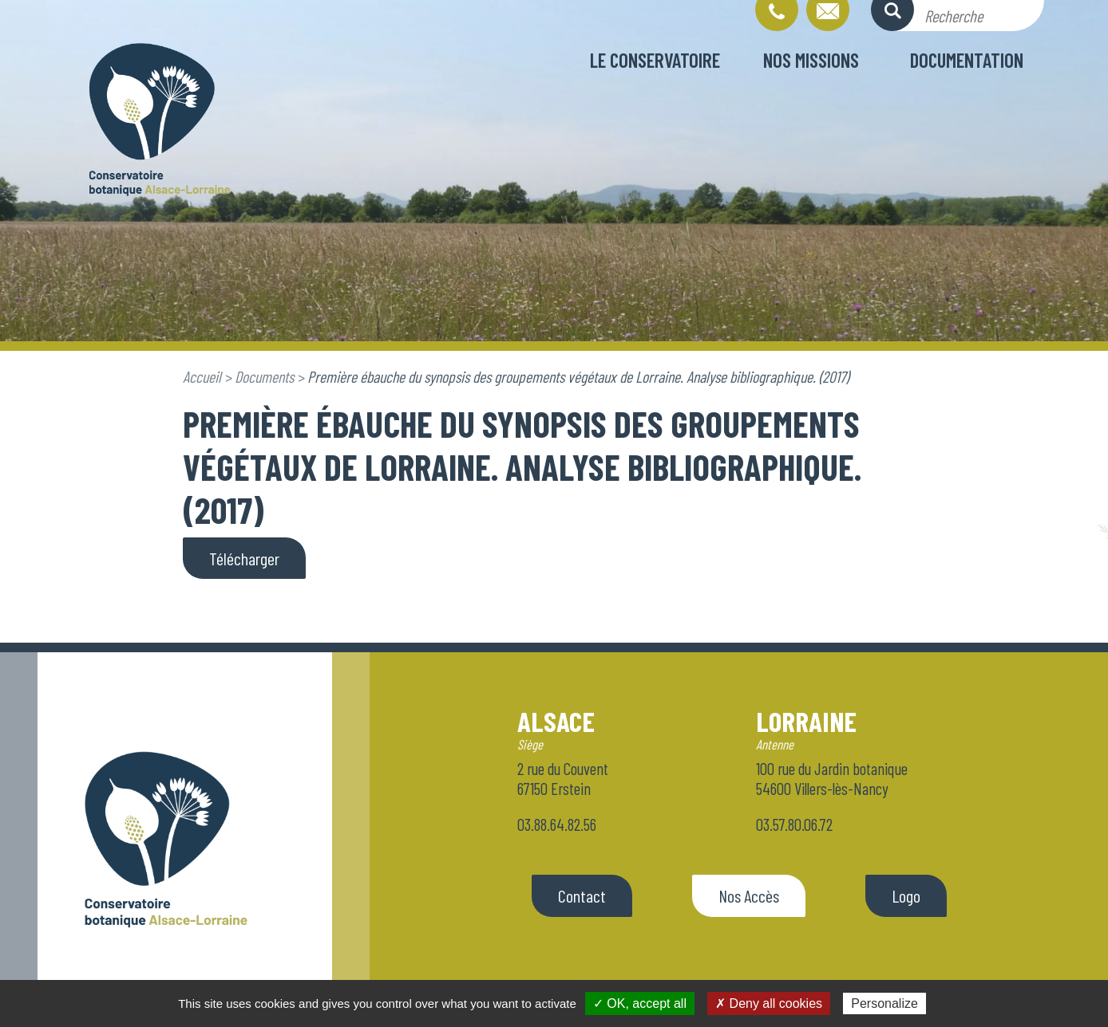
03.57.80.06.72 (794, 824)
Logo (906, 895)
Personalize (884, 1003)
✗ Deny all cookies (768, 1003)
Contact (582, 895)
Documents (264, 376)
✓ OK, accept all (640, 1003)
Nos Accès (748, 895)
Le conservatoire (655, 60)
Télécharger (244, 558)
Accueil (202, 376)
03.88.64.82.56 (556, 824)
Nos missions (811, 60)
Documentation (966, 60)
